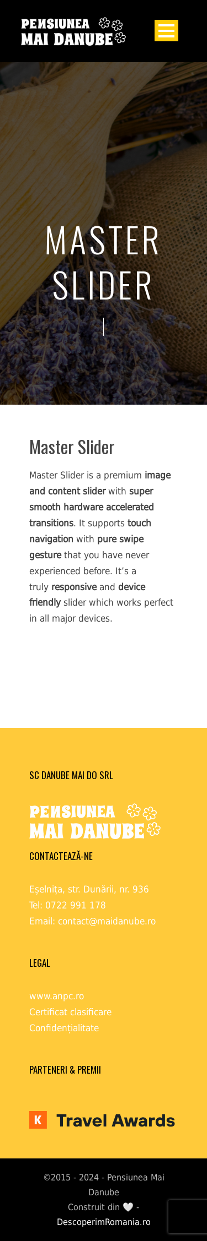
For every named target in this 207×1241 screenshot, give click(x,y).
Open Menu (166, 30)
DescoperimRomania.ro (104, 1222)
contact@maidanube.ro (107, 921)
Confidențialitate (64, 1027)
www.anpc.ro (56, 995)
